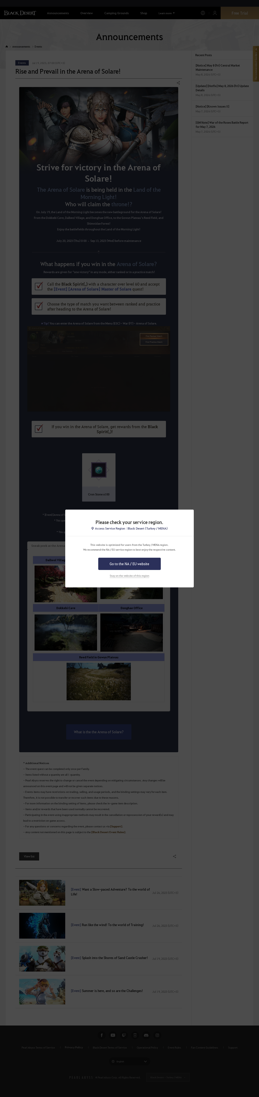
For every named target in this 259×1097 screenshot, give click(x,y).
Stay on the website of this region (129, 575)
